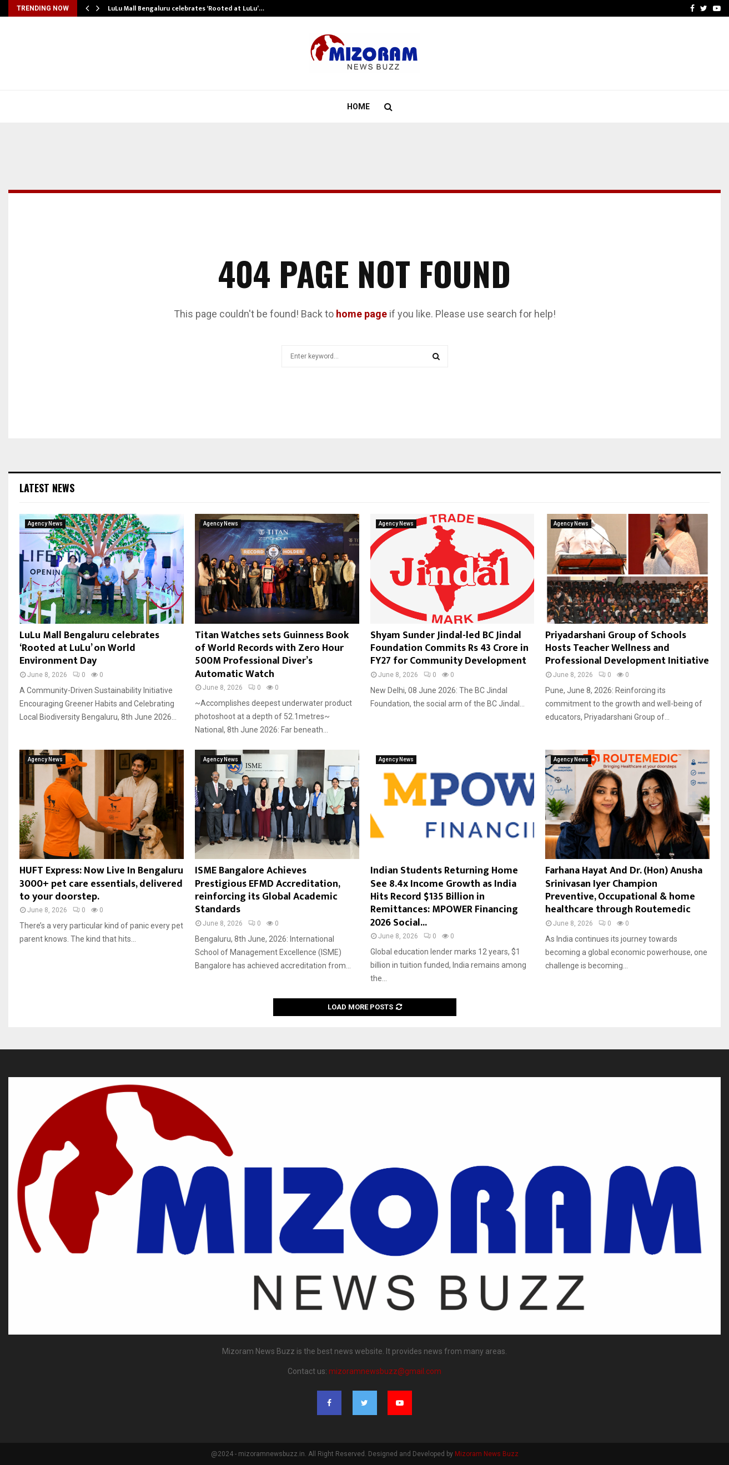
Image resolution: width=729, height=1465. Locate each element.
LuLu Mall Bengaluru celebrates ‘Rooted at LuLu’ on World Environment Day (89, 648)
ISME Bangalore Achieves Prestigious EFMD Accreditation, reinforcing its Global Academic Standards (267, 890)
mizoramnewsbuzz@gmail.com (385, 1371)
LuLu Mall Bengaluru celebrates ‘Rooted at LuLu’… (186, 8)
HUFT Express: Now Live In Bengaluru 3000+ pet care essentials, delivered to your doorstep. (101, 883)
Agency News (45, 524)
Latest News (46, 488)
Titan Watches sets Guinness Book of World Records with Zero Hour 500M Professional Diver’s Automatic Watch (272, 655)
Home (358, 106)
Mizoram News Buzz (487, 1454)
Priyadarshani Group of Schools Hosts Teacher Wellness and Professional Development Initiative (627, 648)
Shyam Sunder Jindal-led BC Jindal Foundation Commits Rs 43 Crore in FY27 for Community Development (449, 648)
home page (361, 314)
